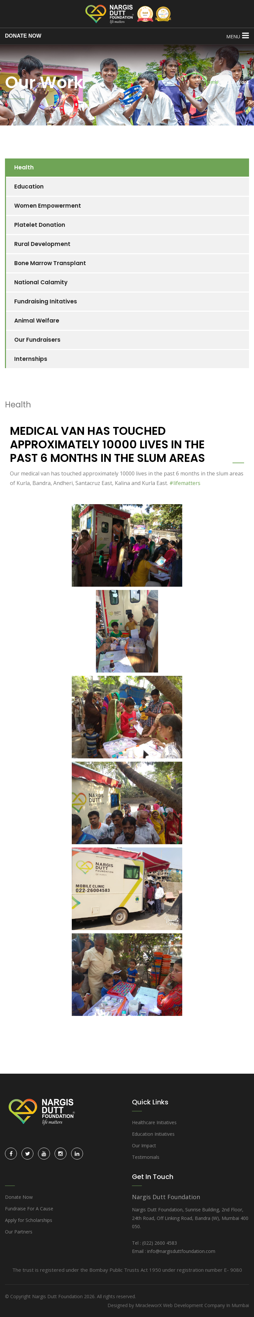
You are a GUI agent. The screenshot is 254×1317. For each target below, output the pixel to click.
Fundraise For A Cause (29, 1208)
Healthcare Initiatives (154, 1122)
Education (29, 187)
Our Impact (144, 1145)
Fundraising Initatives (45, 301)
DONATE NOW (23, 36)
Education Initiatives (153, 1134)
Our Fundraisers (37, 340)
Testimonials (145, 1157)
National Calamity (40, 282)
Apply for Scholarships (28, 1220)
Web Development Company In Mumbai (206, 1305)
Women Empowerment (47, 206)
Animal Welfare (36, 321)
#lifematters (184, 483)
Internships (30, 359)
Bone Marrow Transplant (50, 263)
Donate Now (19, 1197)
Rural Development (42, 244)
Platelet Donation (39, 225)
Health (24, 167)
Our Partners (18, 1232)
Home (211, 82)
